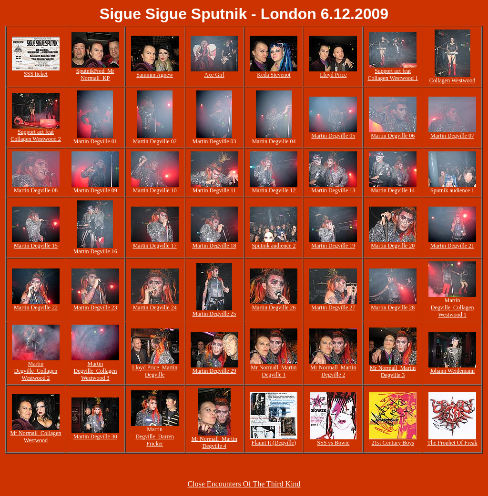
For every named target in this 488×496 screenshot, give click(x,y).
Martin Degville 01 (95, 141)
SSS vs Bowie (333, 442)
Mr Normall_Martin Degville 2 (333, 371)
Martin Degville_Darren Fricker (154, 436)
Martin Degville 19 (333, 245)
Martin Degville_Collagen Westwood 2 (36, 370)
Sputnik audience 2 (273, 245)
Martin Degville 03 (214, 141)
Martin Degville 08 (36, 190)
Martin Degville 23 (95, 307)
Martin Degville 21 (452, 245)
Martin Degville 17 (155, 245)
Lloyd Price (333, 74)
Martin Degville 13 (333, 190)
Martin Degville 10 (155, 190)
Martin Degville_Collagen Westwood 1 (452, 307)
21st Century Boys (393, 442)
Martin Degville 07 (452, 135)
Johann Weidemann (452, 370)
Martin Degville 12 (273, 190)
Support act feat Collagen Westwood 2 (35, 135)
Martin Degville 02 (155, 141)
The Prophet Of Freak (452, 442)
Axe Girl (214, 74)
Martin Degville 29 (214, 370)
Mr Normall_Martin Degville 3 (393, 371)
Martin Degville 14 (393, 190)
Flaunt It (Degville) (274, 442)
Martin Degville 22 (36, 307)
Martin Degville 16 (95, 251)
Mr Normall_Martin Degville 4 (214, 442)
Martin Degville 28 (393, 307)
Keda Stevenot (273, 74)
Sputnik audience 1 (452, 190)
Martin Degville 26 (273, 307)
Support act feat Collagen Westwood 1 (392, 74)
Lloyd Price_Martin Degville (154, 371)
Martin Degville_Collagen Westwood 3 (95, 370)
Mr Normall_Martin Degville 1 (273, 371)
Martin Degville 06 (393, 135)
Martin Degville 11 (214, 190)
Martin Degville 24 (155, 307)
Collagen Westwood (452, 80)
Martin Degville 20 (393, 245)
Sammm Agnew (154, 74)
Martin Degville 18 (214, 245)
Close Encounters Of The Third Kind (243, 484)
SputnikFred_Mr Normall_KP (95, 74)
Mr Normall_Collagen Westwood (35, 437)
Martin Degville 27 (333, 307)
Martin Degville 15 (36, 245)
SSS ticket (36, 73)
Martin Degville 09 (95, 190)
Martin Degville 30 (95, 436)
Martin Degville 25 (214, 313)
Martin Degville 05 (333, 135)
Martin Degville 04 (273, 141)
